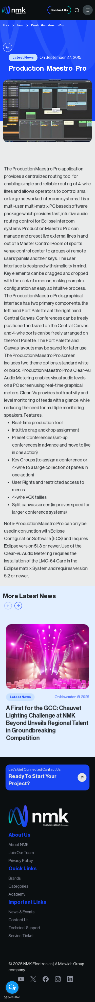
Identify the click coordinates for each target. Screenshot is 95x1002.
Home (6, 25)
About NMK (20, 848)
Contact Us (59, 10)
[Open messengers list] (12, 987)
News (20, 25)
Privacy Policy (22, 863)
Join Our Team (23, 855)
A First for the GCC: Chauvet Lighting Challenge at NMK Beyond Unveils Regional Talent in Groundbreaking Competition (47, 720)
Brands (17, 879)
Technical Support (26, 925)
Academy (19, 894)
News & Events (23, 910)
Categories (20, 887)
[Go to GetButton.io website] (12, 996)
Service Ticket (23, 933)
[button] (18, 610)
